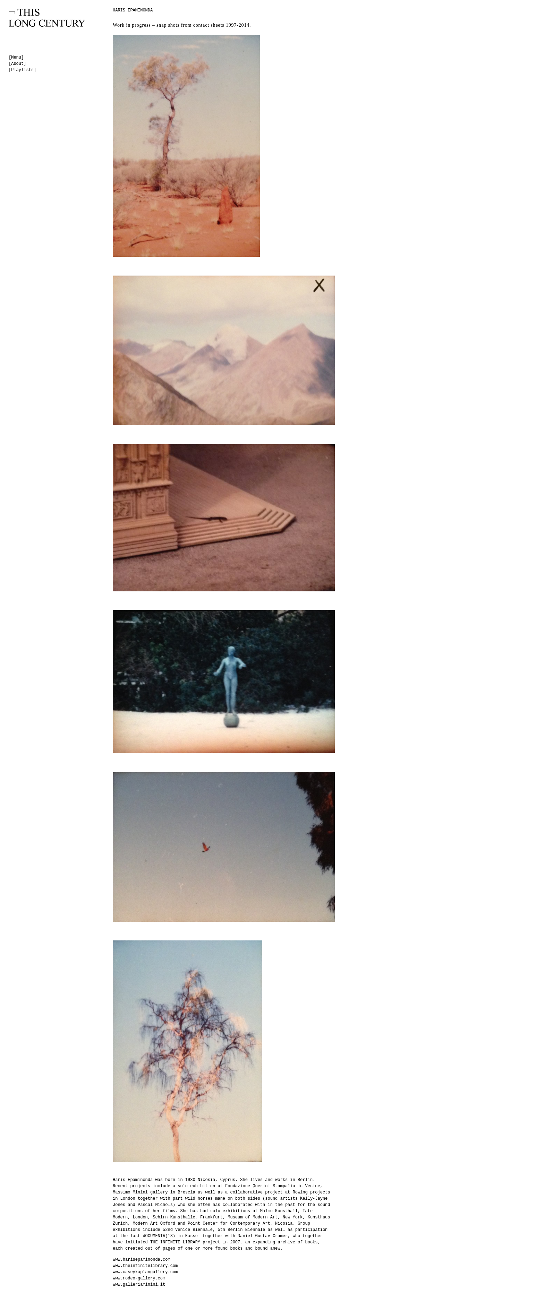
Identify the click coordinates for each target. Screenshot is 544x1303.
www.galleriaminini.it (139, 1284)
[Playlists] (22, 70)
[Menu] (16, 57)
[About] (17, 63)
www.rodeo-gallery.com (139, 1278)
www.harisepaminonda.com (141, 1259)
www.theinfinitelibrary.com (145, 1265)
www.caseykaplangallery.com (145, 1272)
